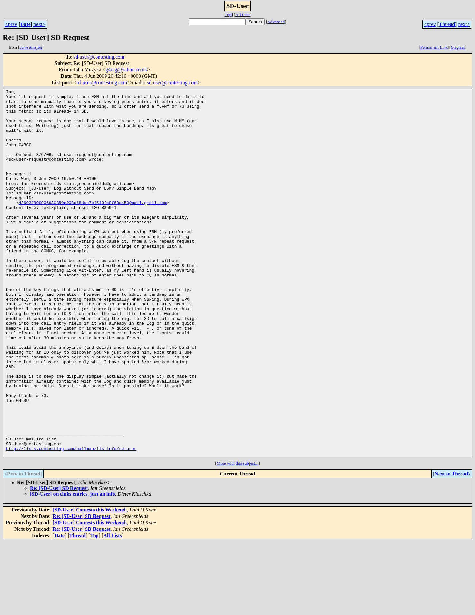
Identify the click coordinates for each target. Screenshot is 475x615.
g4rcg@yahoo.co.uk (126, 69)
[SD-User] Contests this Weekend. (90, 583)
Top (228, 14)
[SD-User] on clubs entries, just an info (72, 567)
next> (39, 24)
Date (25, 24)
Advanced (276, 21)
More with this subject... (238, 536)
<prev (11, 24)
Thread (447, 24)
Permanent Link (434, 47)
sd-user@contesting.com (98, 56)
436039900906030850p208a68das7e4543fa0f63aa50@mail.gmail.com (93, 226)
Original (458, 47)
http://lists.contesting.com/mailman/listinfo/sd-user (71, 521)
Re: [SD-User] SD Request (59, 561)
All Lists (242, 14)
